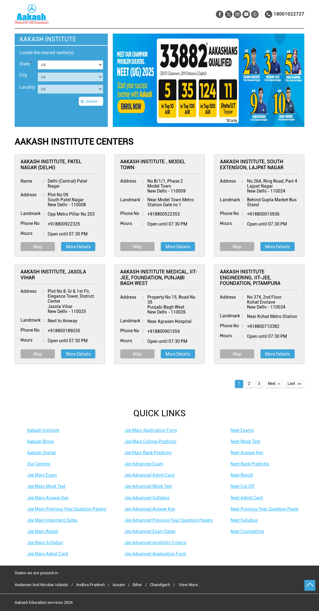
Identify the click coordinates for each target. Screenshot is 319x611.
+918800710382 (263, 326)
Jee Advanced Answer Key (149, 508)
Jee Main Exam (42, 475)
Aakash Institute (43, 430)
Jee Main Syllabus (45, 542)
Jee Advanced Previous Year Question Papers (168, 520)
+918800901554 (163, 331)
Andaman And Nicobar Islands (41, 585)
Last (291, 383)
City (23, 74)
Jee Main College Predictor (150, 441)
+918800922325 (64, 224)
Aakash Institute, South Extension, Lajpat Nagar (251, 164)
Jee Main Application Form (150, 430)
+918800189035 (64, 330)
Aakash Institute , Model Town (152, 164)
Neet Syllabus (244, 520)
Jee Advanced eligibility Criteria (155, 542)
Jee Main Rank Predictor (148, 452)
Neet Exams (242, 430)
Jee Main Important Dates (52, 520)
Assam (118, 585)
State (25, 63)
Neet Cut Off (243, 486)
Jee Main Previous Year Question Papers (66, 508)
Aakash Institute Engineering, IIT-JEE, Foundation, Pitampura (250, 277)
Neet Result (242, 475)
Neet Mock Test (245, 441)
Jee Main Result (42, 531)
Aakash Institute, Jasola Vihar (53, 274)
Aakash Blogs (40, 441)
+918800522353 (163, 214)
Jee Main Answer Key (48, 497)
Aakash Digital (41, 452)
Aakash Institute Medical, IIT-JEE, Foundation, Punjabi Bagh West (158, 277)
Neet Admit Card (247, 497)
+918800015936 (263, 214)
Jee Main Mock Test (46, 486)
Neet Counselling (247, 531)
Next (271, 383)
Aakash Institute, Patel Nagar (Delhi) (51, 164)
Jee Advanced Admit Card (149, 475)
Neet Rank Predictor (250, 463)
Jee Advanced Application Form (155, 553)
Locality (27, 87)
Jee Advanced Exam (143, 463)
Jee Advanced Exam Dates (149, 531)
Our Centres (38, 463)
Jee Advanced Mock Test (148, 486)
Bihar (137, 585)
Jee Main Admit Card (47, 553)
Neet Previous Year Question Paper (265, 508)
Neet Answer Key (247, 452)
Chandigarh (160, 585)
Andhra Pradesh (90, 585)
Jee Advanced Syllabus (146, 497)
